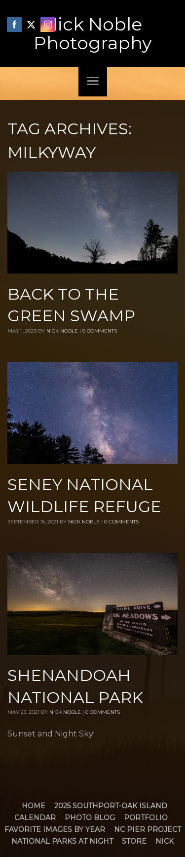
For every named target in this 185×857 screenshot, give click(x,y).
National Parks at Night (62, 841)
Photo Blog (90, 817)
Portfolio (146, 817)
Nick (164, 841)
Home (33, 805)
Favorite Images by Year (54, 829)
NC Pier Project (147, 829)
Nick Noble (62, 331)
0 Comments (99, 331)
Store (134, 841)
